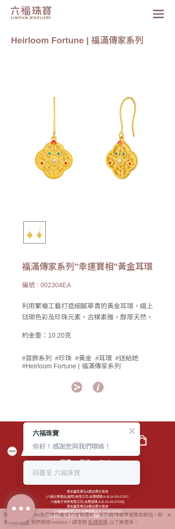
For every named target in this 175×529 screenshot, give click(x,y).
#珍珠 (63, 358)
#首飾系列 (37, 358)
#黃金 (83, 358)
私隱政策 (98, 522)
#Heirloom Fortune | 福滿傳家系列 (71, 366)
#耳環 (103, 358)
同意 (24, 522)
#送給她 (127, 358)
